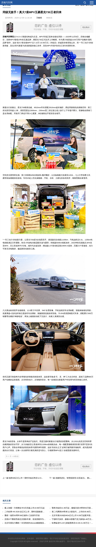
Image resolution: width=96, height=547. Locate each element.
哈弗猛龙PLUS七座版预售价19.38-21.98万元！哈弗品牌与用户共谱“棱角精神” (72, 523)
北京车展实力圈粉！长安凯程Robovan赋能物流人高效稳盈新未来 (25, 523)
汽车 (8, 37)
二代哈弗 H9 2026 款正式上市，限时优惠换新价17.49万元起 (25, 512)
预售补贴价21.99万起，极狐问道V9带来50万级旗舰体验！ (72, 508)
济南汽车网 (6, 2)
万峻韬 (39, 18)
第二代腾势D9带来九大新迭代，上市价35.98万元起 (72, 512)
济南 (4, 37)
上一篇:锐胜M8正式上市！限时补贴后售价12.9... (23, 478)
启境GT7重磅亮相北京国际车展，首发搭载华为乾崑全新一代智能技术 (25, 519)
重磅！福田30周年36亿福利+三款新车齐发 (22, 515)
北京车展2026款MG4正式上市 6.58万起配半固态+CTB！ (72, 515)
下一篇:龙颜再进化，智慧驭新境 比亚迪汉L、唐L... (70, 478)
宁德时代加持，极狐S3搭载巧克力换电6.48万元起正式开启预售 (72, 519)
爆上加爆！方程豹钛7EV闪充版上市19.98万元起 (24, 508)
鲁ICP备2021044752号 (76, 541)
